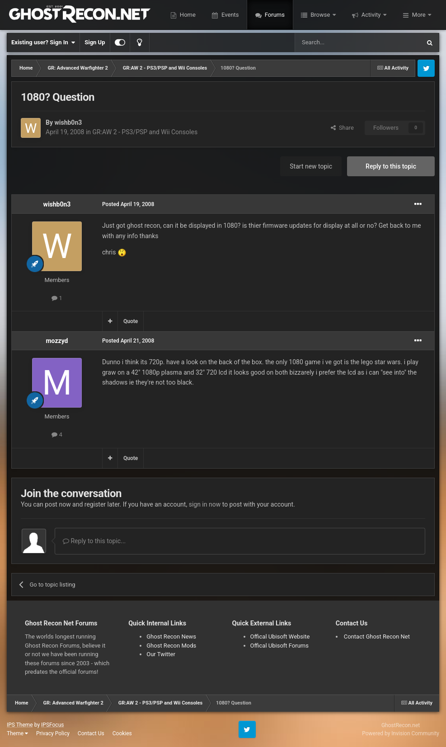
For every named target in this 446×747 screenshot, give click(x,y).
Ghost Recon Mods (171, 645)
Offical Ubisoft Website (280, 636)
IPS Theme (20, 725)
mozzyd (57, 340)
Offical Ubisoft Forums (279, 645)
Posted (128, 204)
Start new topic (311, 166)
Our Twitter (160, 654)
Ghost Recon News (171, 636)
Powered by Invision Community (400, 733)
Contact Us (91, 733)
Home (187, 14)
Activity (371, 14)
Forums (274, 14)
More (419, 14)
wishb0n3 (68, 122)
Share (342, 127)
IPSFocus (52, 725)
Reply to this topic (391, 166)
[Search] (336, 42)
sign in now (205, 504)
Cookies (122, 733)
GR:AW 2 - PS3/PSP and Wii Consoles (145, 132)
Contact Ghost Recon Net (377, 636)
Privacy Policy (53, 733)
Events (229, 14)
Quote (130, 321)
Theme (17, 733)
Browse (320, 14)
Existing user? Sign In (43, 42)
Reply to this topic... (94, 541)
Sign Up (95, 42)
